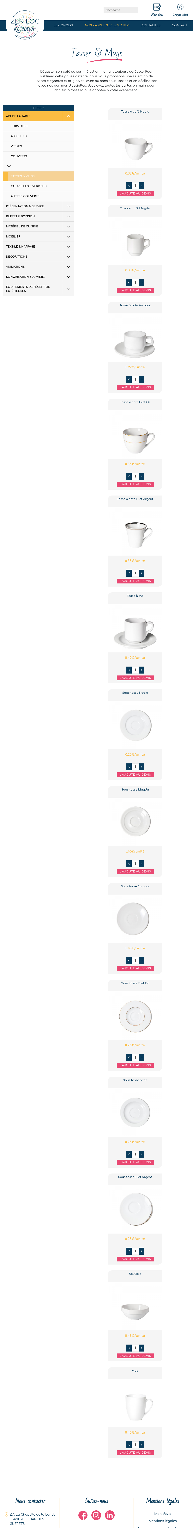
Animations (15, 257)
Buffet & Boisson (20, 206)
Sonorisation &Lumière (25, 267)
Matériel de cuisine (22, 216)
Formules (19, 126)
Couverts (19, 156)
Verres (16, 146)
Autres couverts (25, 186)
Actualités (150, 25)
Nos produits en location (107, 25)
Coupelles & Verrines (29, 176)
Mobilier (13, 226)
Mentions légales (163, 1520)
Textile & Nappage (20, 237)
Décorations (16, 247)
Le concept (64, 25)
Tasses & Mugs (23, 166)
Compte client (179, 10)
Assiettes (19, 136)
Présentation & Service (25, 196)
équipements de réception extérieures (28, 279)
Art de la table (18, 116)
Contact (179, 25)
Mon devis (162, 1512)
